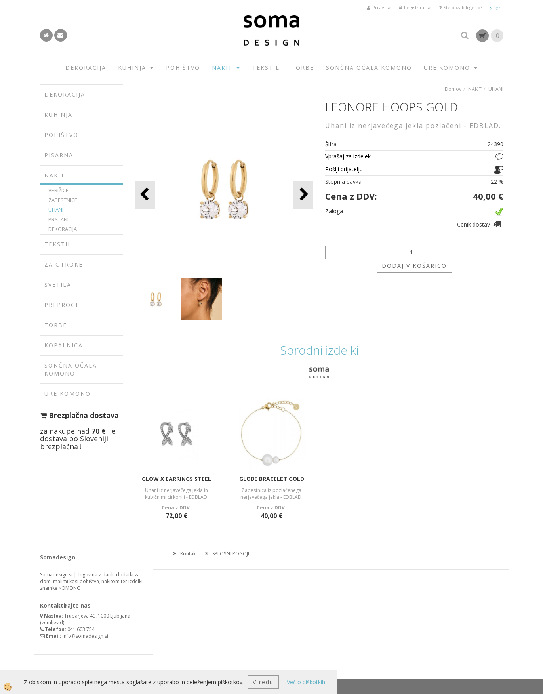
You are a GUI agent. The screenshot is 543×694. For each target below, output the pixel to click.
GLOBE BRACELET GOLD (271, 478)
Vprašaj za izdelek (348, 156)
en (498, 7)
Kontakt (188, 553)
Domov (453, 89)
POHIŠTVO (183, 67)
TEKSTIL (266, 67)
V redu (263, 682)
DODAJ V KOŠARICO (414, 265)
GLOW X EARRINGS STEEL (176, 478)
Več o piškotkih (306, 682)
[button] (303, 195)
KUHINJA (132, 67)
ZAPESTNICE (62, 200)
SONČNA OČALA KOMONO (369, 67)
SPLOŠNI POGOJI (230, 553)
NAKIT (222, 67)
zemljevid (52, 622)
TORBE (303, 67)
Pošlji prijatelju (344, 169)
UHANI (55, 209)
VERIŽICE (58, 190)
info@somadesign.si (85, 636)
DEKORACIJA (85, 67)
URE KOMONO (447, 67)
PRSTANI (58, 219)
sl (492, 7)
